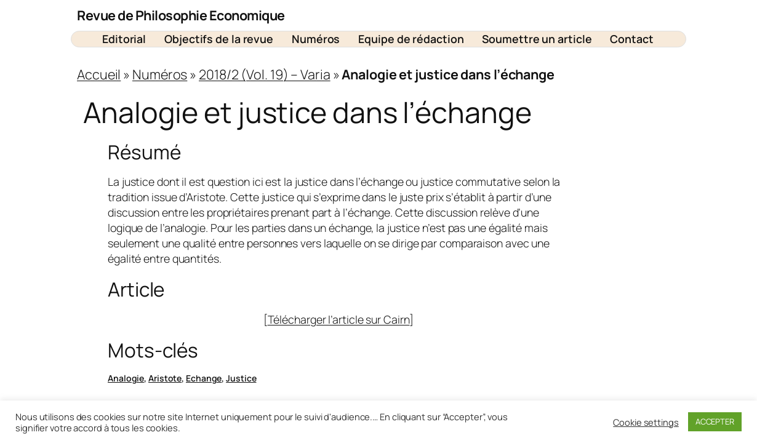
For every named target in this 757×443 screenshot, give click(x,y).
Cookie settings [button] (646, 422)
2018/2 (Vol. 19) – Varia (264, 74)
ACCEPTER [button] (714, 421)
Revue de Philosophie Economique (181, 15)
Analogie (126, 378)
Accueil (99, 74)
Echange (204, 378)
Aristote (165, 378)
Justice (241, 378)
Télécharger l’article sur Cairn (339, 319)
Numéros (159, 74)
